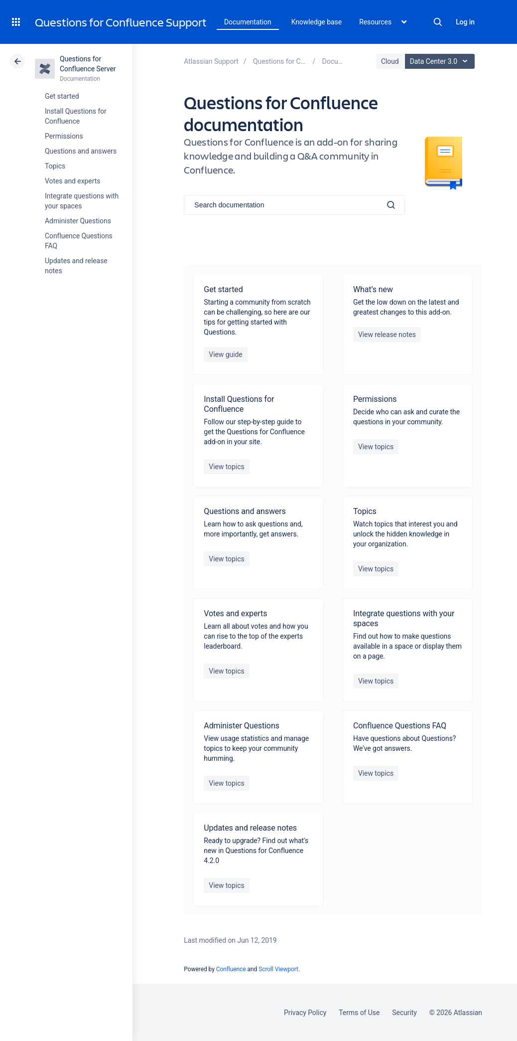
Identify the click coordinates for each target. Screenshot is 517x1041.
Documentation (247, 22)
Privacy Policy (305, 1013)
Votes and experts (72, 181)
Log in (465, 22)
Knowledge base (316, 22)
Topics (55, 166)
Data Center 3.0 (441, 61)
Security (404, 1013)
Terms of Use (359, 1013)
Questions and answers (81, 151)
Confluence (231, 969)
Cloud (390, 61)
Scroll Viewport (278, 969)
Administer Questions (78, 221)
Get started (62, 96)
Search (438, 22)
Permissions (64, 136)
